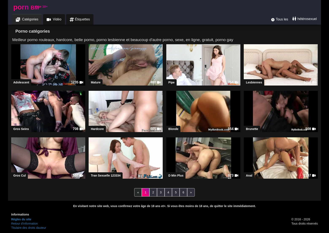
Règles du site (21, 219)
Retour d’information (24, 223)
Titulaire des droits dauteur (28, 227)
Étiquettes (80, 19)
